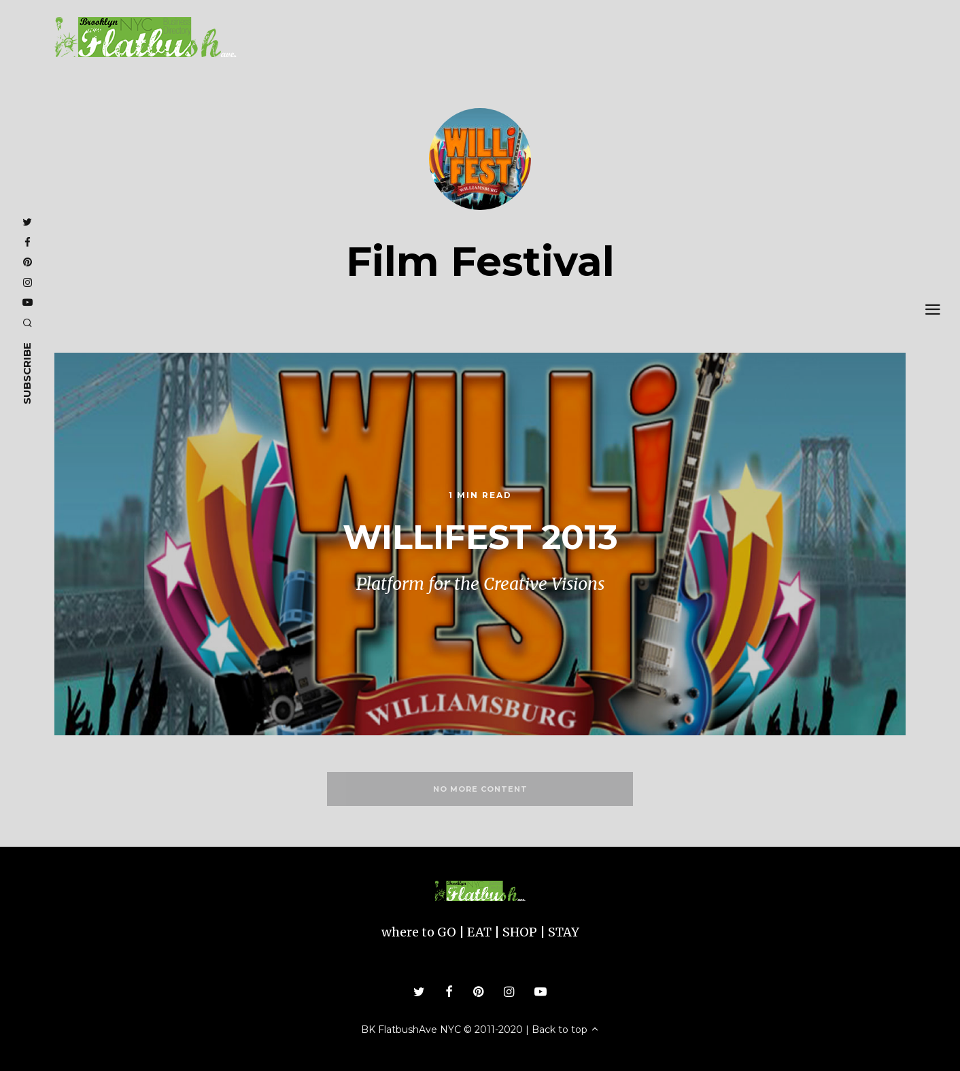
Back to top (566, 1029)
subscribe (26, 373)
